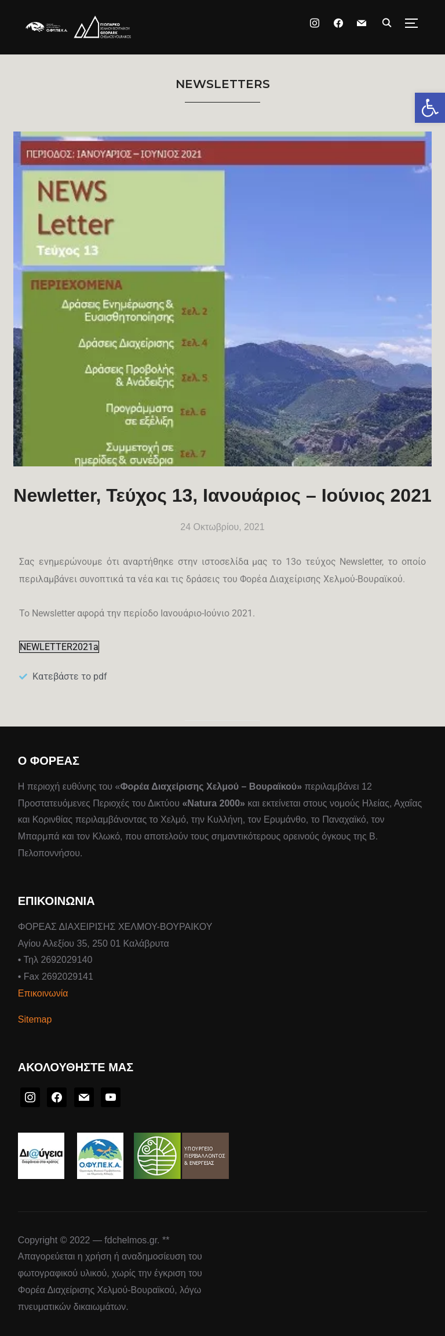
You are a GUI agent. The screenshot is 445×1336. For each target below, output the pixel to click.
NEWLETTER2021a (59, 646)
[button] (430, 108)
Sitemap (35, 1019)
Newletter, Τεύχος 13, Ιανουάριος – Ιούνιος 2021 (222, 495)
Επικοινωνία (43, 993)
